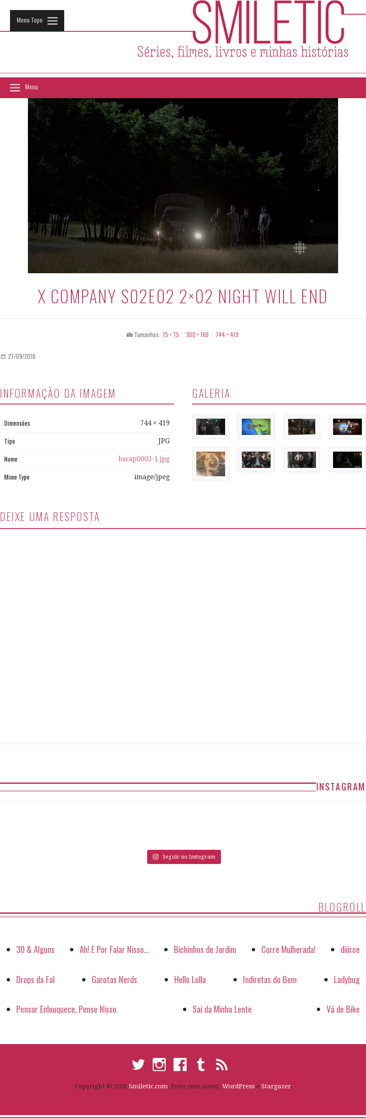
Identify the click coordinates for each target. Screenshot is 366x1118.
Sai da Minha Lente (222, 1008)
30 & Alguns (35, 949)
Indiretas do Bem (270, 979)
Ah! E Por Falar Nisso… (114, 949)
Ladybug (347, 979)
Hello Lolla (190, 979)
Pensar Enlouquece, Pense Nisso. (67, 1008)
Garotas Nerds (114, 979)
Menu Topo (30, 19)
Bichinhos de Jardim (205, 949)
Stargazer (276, 1086)
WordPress (238, 1086)
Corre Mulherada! (288, 949)
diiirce (350, 949)
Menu (31, 86)
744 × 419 (227, 334)
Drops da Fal (35, 979)
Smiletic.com (148, 1086)
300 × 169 (197, 334)
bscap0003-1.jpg (144, 459)
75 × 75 (170, 334)
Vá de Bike (343, 1008)
